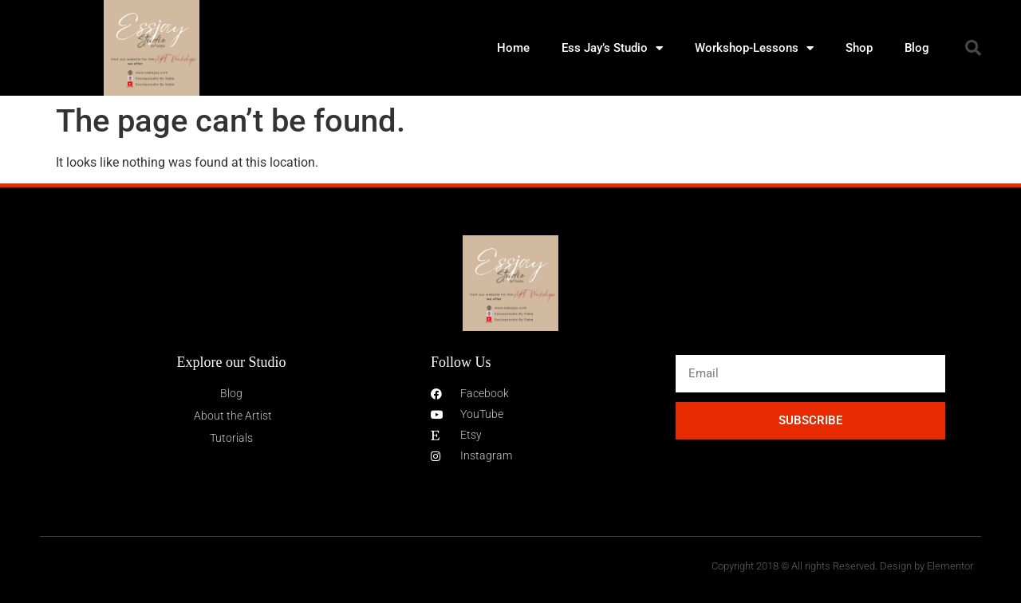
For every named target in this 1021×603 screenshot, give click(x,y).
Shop (859, 48)
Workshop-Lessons (754, 48)
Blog (917, 48)
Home (513, 48)
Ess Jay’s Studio (612, 48)
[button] (973, 48)
